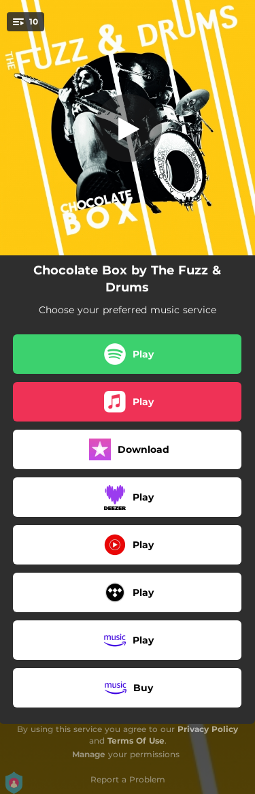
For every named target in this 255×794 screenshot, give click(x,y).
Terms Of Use (136, 740)
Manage (88, 754)
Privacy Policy (207, 729)
